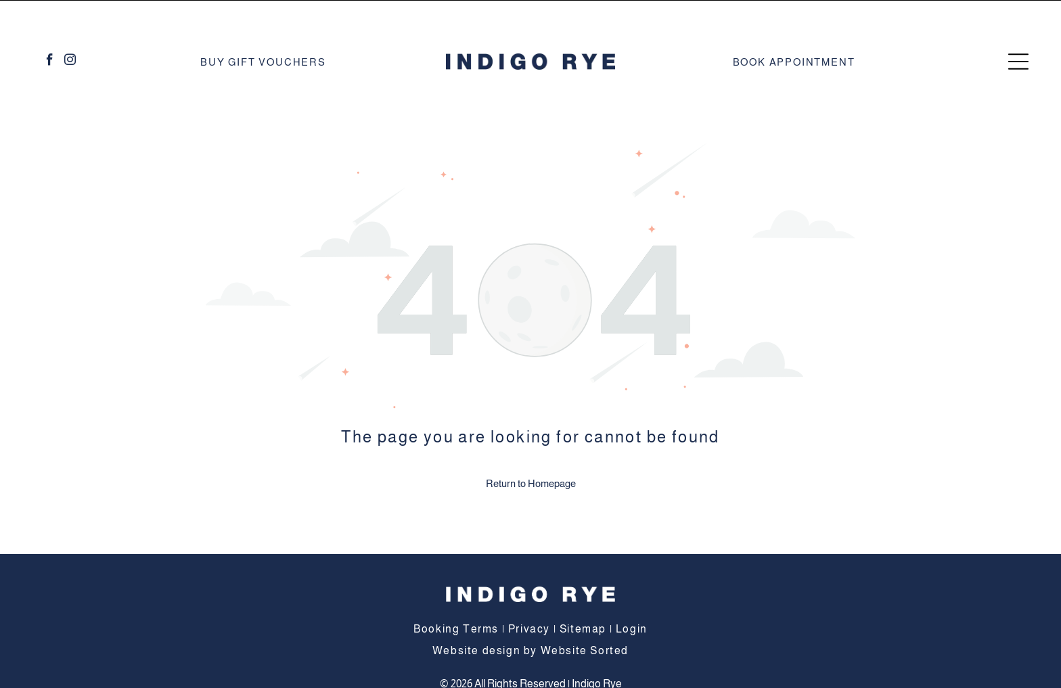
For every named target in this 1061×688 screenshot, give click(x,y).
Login (632, 595)
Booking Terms (456, 595)
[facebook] (49, 28)
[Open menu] (1018, 28)
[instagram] (70, 28)
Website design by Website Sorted (530, 616)
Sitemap (583, 595)
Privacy (529, 595)
